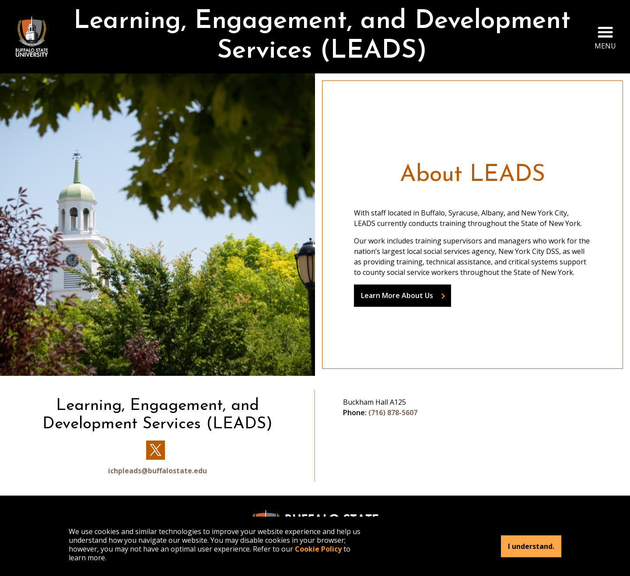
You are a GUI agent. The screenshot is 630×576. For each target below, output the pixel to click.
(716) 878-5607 (392, 412)
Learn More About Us (397, 295)
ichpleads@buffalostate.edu (157, 471)
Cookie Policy (318, 549)
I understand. (531, 546)
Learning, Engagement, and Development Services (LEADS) (322, 36)
